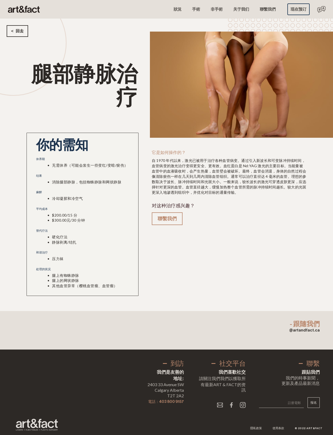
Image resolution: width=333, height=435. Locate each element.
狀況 (177, 9)
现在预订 (298, 9)
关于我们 (241, 9)
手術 (196, 9)
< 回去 (17, 31)
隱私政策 (256, 428)
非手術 (217, 9)
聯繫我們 (268, 9)
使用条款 (278, 428)
